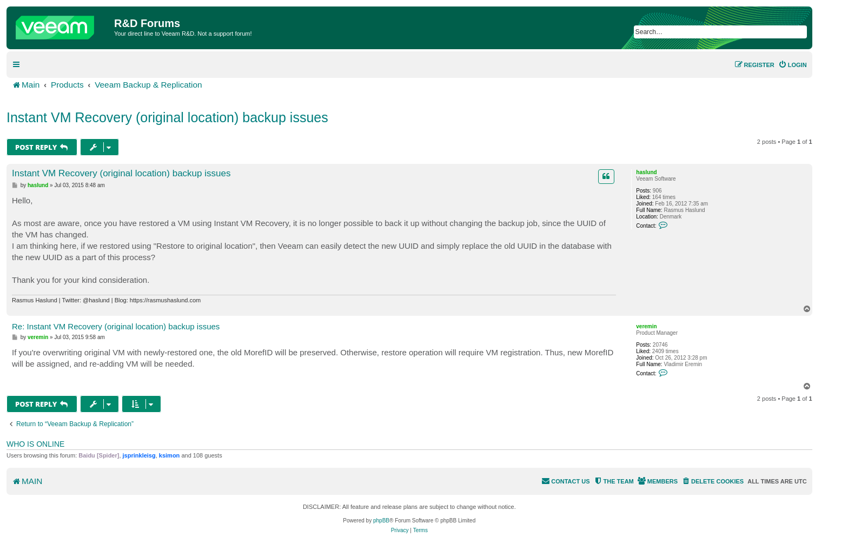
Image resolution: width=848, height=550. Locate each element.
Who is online (35, 444)
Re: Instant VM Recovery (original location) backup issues (116, 326)
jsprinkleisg (139, 455)
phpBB (381, 521)
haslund (646, 172)
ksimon (169, 455)
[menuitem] (792, 64)
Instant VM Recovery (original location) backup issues (167, 117)
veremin (646, 326)
